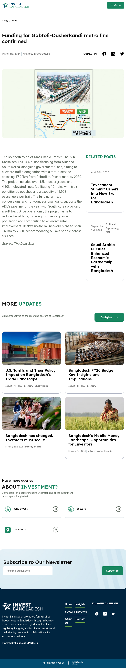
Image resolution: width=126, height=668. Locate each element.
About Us (68, 620)
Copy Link (89, 54)
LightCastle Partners (26, 643)
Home (5, 20)
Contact (80, 619)
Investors (81, 611)
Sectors (70, 611)
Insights (109, 317)
